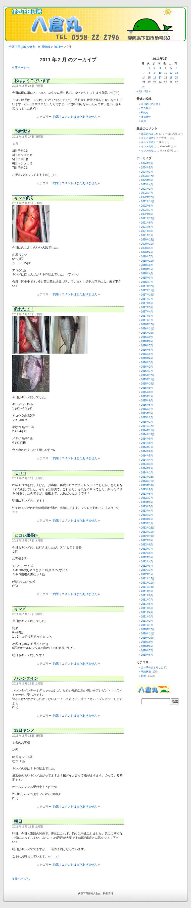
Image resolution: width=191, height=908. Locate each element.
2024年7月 (147, 163)
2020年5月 (147, 248)
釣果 (56, 116)
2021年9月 (147, 222)
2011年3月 (147, 616)
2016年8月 (147, 341)
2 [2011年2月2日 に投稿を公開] (154, 68)
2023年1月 (147, 193)
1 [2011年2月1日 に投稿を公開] (149, 68)
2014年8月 (147, 443)
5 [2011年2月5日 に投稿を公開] (171, 68)
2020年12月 (147, 239)
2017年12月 (147, 286)
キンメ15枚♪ (148, 138)
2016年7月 (147, 345)
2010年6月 (147, 654)
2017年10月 (147, 294)
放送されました (149, 133)
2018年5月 (147, 269)
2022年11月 (147, 201)
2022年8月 (147, 205)
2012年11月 (147, 531)
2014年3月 (147, 464)
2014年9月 (147, 438)
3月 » (147, 91)
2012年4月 (147, 561)
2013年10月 (147, 485)
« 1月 (140, 91)
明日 (18, 821)
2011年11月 (147, 582)
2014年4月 (147, 459)
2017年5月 (147, 307)
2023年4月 (147, 184)
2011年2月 (147, 620)
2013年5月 (147, 506)
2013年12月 (147, 476)
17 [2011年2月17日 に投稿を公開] (160, 77)
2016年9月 (147, 337)
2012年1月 (147, 574)
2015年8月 (147, 392)
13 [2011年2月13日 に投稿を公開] (176, 73)
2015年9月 (147, 387)
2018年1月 (147, 282)
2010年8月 (147, 646)
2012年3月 (147, 565)
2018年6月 (147, 265)
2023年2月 (147, 188)
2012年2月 (147, 570)
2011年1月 (147, 625)
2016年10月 (147, 332)
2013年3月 (147, 515)
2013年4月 (147, 510)
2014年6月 (147, 451)
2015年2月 (147, 417)
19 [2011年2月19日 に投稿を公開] (171, 77)
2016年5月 (147, 354)
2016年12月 (147, 324)
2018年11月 (147, 260)
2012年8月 (147, 544)
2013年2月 (147, 519)
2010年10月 (147, 637)
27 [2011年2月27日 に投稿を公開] (176, 82)
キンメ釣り (24, 198)
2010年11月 (147, 633)
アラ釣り (146, 108)
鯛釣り (144, 112)
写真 (143, 121)
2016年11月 (147, 328)
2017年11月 (147, 290)
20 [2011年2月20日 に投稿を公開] (176, 77)
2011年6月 (147, 604)
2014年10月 (147, 434)
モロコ (20, 473)
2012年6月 (147, 553)
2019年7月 (147, 256)
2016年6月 (147, 349)
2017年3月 (147, 315)
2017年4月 (147, 311)
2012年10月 (147, 536)
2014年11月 (147, 430)
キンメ (20, 609)
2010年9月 (147, 642)
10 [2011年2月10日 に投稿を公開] (160, 73)
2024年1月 (147, 171)
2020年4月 (147, 252)
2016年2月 (147, 366)
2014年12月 (147, 426)
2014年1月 (147, 472)
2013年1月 (147, 523)
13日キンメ (24, 730)
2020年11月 (147, 243)
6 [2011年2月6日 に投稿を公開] (176, 68)
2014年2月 (147, 468)
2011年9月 (147, 591)
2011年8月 (147, 595)
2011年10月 (147, 587)
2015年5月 (147, 404)
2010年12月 (147, 629)
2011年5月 (147, 608)
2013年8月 (147, 493)
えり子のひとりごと (152, 667)
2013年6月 (147, 502)
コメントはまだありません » (80, 116)
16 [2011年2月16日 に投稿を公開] (154, 77)
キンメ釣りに (148, 146)
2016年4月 (147, 358)
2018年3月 (147, 277)
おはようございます (32, 80)
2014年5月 (147, 455)
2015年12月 (147, 375)
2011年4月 (147, 612)
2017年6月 (147, 303)
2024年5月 (147, 167)
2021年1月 (147, 235)
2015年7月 (147, 396)
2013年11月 (147, 481)
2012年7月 (147, 548)
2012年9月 (147, 540)
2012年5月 (147, 557)
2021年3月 (147, 231)
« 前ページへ (21, 67)
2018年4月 (147, 273)
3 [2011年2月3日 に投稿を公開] (160, 68)
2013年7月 (147, 498)
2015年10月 (147, 383)
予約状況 (22, 131)
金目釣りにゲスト (151, 104)
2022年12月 (147, 197)
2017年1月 (147, 320)
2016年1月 (147, 371)
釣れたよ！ (24, 309)
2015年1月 (147, 421)
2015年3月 (147, 413)
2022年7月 (147, 210)
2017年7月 (147, 299)
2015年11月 (147, 379)
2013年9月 (147, 489)
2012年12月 (147, 527)
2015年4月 (147, 409)
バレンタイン (26, 678)
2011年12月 (147, 578)
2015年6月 (147, 400)
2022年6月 (147, 214)
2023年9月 (147, 180)
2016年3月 (147, 362)
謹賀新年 (146, 116)
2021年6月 (147, 227)
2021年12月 (147, 218)
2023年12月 (147, 176)
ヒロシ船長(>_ (27, 535)
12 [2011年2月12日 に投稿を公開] (171, 73)
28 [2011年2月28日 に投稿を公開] (144, 87)
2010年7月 (147, 650)
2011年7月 (147, 599)
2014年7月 (147, 447)
